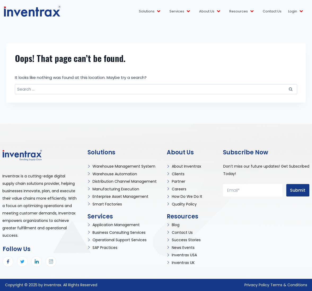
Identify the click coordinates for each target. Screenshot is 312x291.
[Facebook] (8, 261)
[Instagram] (51, 261)
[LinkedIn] (36, 261)
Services (180, 11)
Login (296, 11)
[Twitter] (22, 261)
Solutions (150, 11)
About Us (210, 11)
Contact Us (272, 11)
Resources (241, 11)
